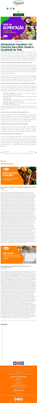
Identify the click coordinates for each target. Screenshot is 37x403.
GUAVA (5, 335)
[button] (18, 12)
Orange (5, 340)
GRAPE (5, 333)
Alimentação (6, 327)
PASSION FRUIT (7, 341)
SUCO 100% (6, 351)
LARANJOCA (6, 336)
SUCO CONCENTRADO (8, 354)
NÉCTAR (5, 338)
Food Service (6, 331)
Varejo (4, 359)
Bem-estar (5, 328)
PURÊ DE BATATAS (7, 343)
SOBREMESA (6, 348)
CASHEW (5, 330)
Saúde (4, 346)
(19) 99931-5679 (18, 380)
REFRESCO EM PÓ (7, 344)
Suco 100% (6, 349)
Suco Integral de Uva (8, 357)
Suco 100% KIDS (7, 353)
